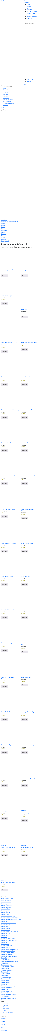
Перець (3, 232)
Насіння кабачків (5, 925)
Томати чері (4, 975)
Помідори (3, 223)
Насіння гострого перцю (8, 916)
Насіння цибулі (5, 993)
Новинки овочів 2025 (7, 900)
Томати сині (4, 972)
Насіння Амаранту (6, 902)
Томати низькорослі (6, 965)
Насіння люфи (5, 944)
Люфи (2, 235)
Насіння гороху (5, 914)
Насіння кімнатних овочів (8, 939)
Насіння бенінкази (6, 907)
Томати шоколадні (6, 977)
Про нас (29, 8)
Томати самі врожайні (7, 970)
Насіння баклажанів (6, 905)
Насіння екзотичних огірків (8, 923)
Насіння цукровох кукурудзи (9, 994)
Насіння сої (4, 984)
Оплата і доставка (32, 11)
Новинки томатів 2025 (7, 898)
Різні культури (5, 996)
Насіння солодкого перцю (8, 986)
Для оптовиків (7, 101)
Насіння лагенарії (6, 942)
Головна (29, 4)
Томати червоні (5, 973)
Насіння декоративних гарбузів (10, 918)
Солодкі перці (5, 241)
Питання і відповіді (32, 16)
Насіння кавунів (5, 926)
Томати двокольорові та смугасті (10, 961)
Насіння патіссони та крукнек (9, 956)
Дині (2, 229)
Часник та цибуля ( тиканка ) (9, 998)
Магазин (29, 6)
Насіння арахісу (5, 904)
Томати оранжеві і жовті (7, 966)
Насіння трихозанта (6, 991)
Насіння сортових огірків (8, 951)
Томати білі (4, 958)
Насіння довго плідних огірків (9, 949)
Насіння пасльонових (7, 954)
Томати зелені (5, 963)
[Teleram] (31, 46)
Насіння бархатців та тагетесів (9, 932)
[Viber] (31, 31)
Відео (4, 1010)
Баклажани (4, 230)
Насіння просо (5, 980)
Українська (30, 79)
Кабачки (3, 239)
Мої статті (29, 9)
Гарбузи (3, 237)
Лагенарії (3, 234)
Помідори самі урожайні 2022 (9, 222)
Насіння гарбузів (5, 912)
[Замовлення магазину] (26, 247)
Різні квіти (4, 937)
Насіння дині (4, 921)
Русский (29, 81)
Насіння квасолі (5, 930)
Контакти (29, 18)
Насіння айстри (5, 933)
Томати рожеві (5, 968)
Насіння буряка (5, 911)
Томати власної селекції (7, 979)
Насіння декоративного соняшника (11, 919)
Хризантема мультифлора (8, 1000)
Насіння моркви (5, 947)
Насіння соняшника (6, 987)
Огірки (3, 225)
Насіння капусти (5, 928)
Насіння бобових (5, 909)
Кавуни (3, 227)
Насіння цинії (4, 935)
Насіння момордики (6, 945)
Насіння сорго (5, 989)
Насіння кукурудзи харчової (9, 940)
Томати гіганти (5, 959)
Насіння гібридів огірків (7, 952)
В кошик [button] (4, 276)
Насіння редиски (5, 982)
